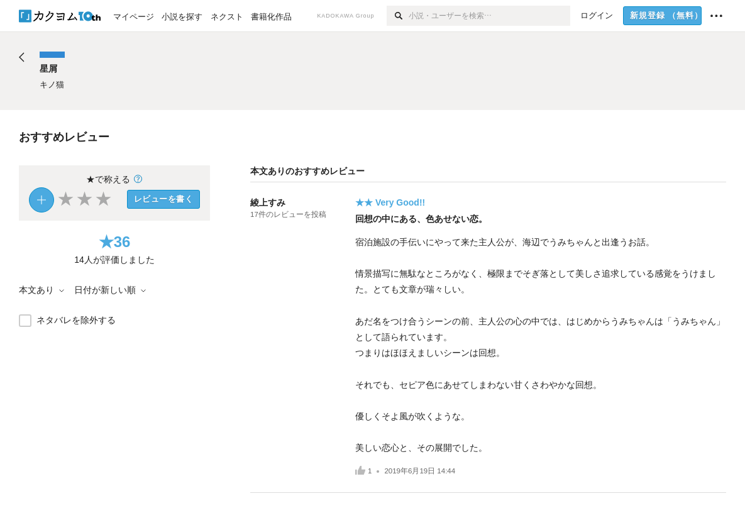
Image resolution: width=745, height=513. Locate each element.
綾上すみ (267, 202)
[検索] (398, 16)
